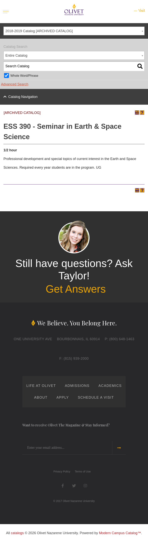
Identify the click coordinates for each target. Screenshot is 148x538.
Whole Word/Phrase (24, 75)
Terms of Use (83, 471)
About (41, 397)
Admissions (77, 386)
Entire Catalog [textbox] (16, 55)
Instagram (85, 485)
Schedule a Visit (96, 397)
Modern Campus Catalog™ (120, 533)
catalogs (17, 533)
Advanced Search (14, 84)
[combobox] (74, 31)
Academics (110, 386)
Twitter (74, 485)
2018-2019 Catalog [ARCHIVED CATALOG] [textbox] (39, 31)
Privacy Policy (61, 471)
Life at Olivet (41, 386)
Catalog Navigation (23, 97)
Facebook (62, 485)
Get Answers (76, 289)
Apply (62, 397)
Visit (141, 10)
